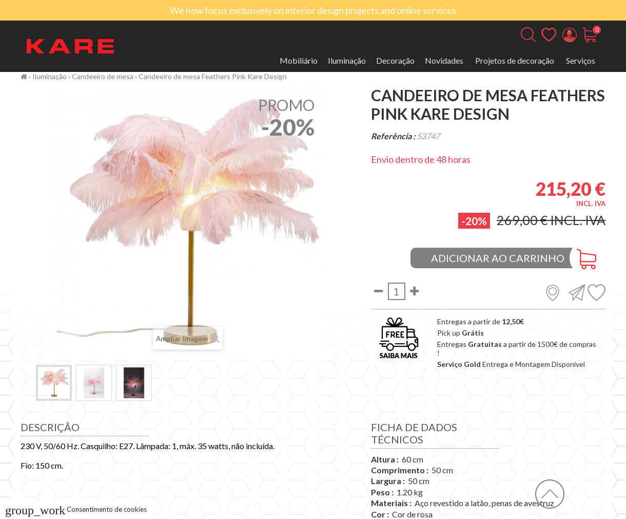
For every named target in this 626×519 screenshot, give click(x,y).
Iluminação (347, 60)
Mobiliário (299, 60)
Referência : (393, 136)
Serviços (580, 60)
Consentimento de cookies (76, 509)
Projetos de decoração (514, 60)
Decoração (395, 60)
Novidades (444, 60)
